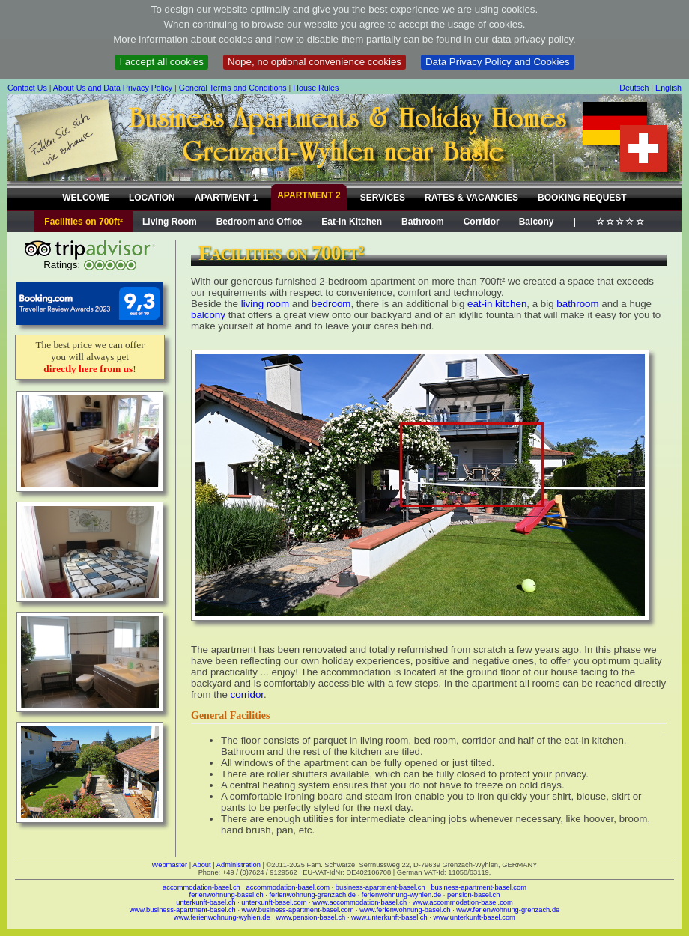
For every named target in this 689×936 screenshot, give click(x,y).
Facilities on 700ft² (83, 221)
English (668, 87)
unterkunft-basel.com (273, 902)
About (201, 865)
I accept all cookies (161, 61)
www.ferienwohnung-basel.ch (404, 910)
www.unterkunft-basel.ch (389, 917)
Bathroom (422, 221)
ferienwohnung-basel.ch (226, 895)
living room (265, 303)
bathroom (577, 303)
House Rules (316, 87)
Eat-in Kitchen (351, 221)
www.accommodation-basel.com (463, 902)
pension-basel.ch (473, 895)
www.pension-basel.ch (310, 917)
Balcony (536, 221)
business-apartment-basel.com (478, 887)
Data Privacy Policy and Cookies (497, 61)
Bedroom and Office (259, 221)
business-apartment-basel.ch (380, 887)
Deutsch (634, 87)
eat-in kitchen (496, 303)
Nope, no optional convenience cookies (314, 61)
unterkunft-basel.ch (205, 902)
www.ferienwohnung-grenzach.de (507, 910)
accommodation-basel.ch (201, 887)
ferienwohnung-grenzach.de (312, 895)
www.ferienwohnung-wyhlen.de (222, 917)
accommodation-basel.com (288, 887)
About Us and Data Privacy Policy (112, 87)
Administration (238, 865)
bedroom (331, 303)
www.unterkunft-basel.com (474, 917)
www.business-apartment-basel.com (298, 910)
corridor (247, 694)
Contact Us (27, 87)
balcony (208, 314)
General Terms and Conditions (233, 87)
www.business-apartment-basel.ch (183, 910)
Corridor (482, 221)
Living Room (169, 221)
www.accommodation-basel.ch (359, 902)
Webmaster (170, 865)
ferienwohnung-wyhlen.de (401, 895)
